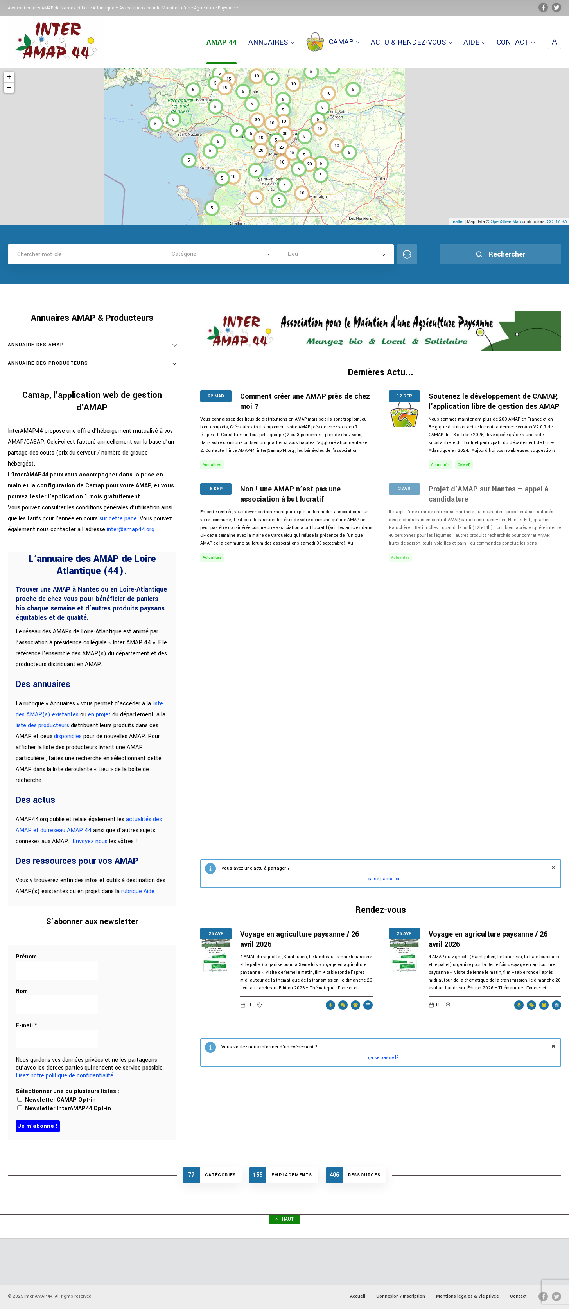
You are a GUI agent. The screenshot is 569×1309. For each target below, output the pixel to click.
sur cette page (118, 518)
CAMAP (332, 42)
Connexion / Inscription (400, 1296)
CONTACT (515, 42)
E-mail (26, 1026)
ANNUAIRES (271, 42)
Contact (518, 1296)
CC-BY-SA (557, 221)
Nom (22, 991)
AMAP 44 (221, 42)
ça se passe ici (383, 879)
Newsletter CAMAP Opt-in (56, 1100)
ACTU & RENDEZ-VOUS (411, 42)
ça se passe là (383, 1057)
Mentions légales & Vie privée (467, 1296)
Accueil (357, 1296)
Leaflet (457, 221)
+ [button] (9, 77)
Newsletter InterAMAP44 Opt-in (64, 1108)
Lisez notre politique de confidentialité (64, 1076)
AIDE (474, 42)
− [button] (9, 87)
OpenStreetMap (505, 221)
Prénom (26, 957)
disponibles (68, 736)
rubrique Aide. (138, 891)
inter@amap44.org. (131, 529)
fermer (553, 867)
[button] (554, 42)
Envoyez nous (90, 841)
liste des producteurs (42, 725)
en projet (99, 714)
